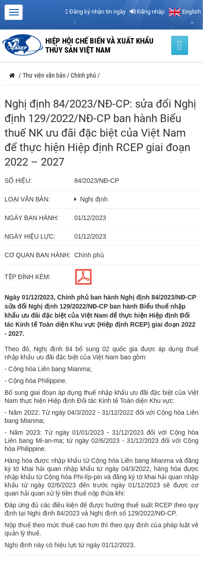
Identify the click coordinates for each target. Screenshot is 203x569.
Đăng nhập (147, 11)
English (185, 11)
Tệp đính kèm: (28, 276)
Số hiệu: (18, 180)
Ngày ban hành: (32, 217)
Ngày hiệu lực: (30, 236)
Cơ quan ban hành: (38, 255)
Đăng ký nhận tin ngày (95, 11)
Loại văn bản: (27, 199)
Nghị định (94, 199)
